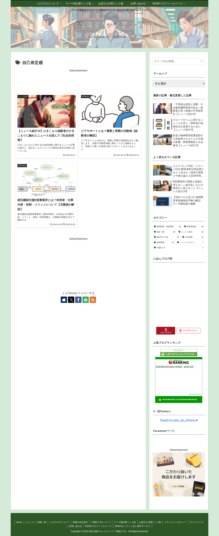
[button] (202, 61)
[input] (178, 61)
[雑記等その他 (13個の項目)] (166, 237)
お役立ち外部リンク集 (150, 522)
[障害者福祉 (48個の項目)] (194, 226)
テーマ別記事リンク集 (125, 522)
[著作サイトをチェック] (64, 300)
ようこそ (29, 522)
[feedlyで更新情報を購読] (85, 300)
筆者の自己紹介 (80, 522)
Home (19, 522)
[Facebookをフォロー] (78, 300)
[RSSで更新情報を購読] (93, 300)
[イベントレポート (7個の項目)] (190, 242)
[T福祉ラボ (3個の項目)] (179, 247)
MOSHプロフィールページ (98, 526)
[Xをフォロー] (71, 300)
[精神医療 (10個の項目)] (164, 242)
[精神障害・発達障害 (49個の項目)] (167, 226)
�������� (195, 394)
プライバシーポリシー (175, 522)
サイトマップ (196, 522)
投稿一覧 (41, 522)
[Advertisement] (78, 80)
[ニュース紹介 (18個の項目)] (191, 232)
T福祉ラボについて (100, 522)
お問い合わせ (75, 526)
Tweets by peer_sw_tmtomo (179, 420)
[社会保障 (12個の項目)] (193, 237)
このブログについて (59, 522)
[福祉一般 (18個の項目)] (165, 232)
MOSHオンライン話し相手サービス (132, 526)
